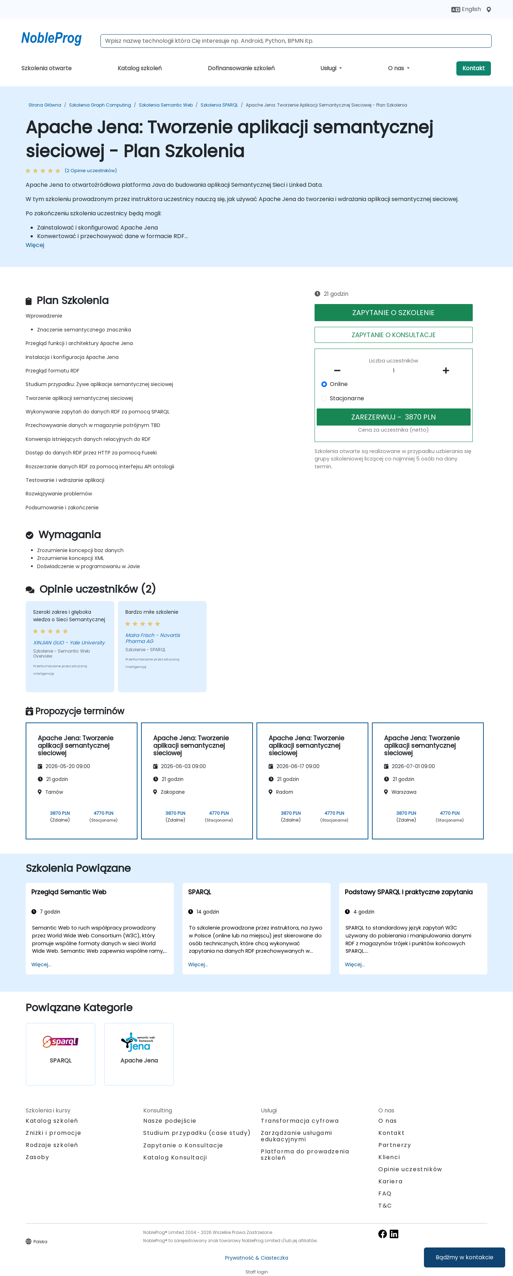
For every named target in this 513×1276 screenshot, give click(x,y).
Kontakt (473, 68)
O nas (396, 68)
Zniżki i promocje (53, 1133)
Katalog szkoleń (140, 68)
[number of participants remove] (339, 370)
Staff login (256, 1272)
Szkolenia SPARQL (219, 105)
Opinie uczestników (410, 1169)
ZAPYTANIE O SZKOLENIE (393, 313)
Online (339, 384)
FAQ (385, 1193)
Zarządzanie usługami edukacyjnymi (296, 1136)
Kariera (390, 1181)
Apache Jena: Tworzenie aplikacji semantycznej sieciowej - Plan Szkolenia (326, 105)
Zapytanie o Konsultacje (183, 1145)
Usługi (329, 68)
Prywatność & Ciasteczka (256, 1257)
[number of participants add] (448, 370)
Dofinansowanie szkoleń (241, 68)
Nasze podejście (170, 1121)
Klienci (389, 1157)
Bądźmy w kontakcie (464, 1257)
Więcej (35, 245)
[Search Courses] (296, 41)
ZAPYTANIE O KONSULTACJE (394, 334)
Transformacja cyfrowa (300, 1121)
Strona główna (44, 105)
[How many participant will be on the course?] (393, 371)
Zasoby (38, 1157)
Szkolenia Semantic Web (166, 105)
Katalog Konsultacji (175, 1157)
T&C (385, 1206)
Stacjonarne (347, 398)
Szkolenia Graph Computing (100, 105)
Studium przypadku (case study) (197, 1133)
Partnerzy (394, 1145)
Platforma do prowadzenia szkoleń (305, 1154)
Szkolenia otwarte (46, 68)
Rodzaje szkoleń (52, 1145)
